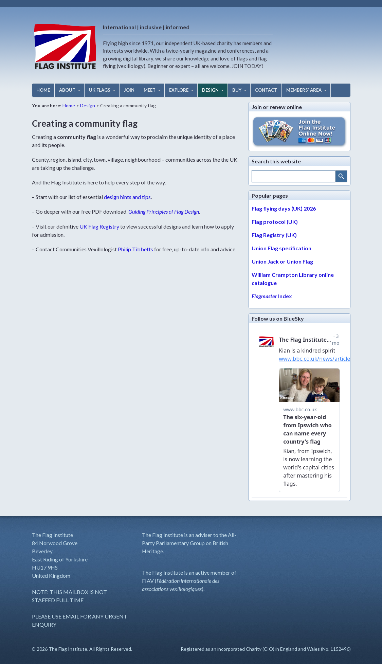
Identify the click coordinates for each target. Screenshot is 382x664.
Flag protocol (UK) (275, 221)
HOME (43, 90)
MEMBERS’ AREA (304, 90)
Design (87, 105)
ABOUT (67, 90)
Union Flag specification (281, 248)
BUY (236, 90)
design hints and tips (127, 197)
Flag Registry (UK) (274, 235)
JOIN (129, 90)
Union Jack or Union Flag (282, 261)
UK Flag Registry (99, 226)
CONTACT (266, 90)
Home (68, 105)
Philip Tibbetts (135, 249)
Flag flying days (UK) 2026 (284, 208)
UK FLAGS (99, 90)
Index (272, 296)
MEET (150, 90)
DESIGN (210, 90)
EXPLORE (178, 90)
